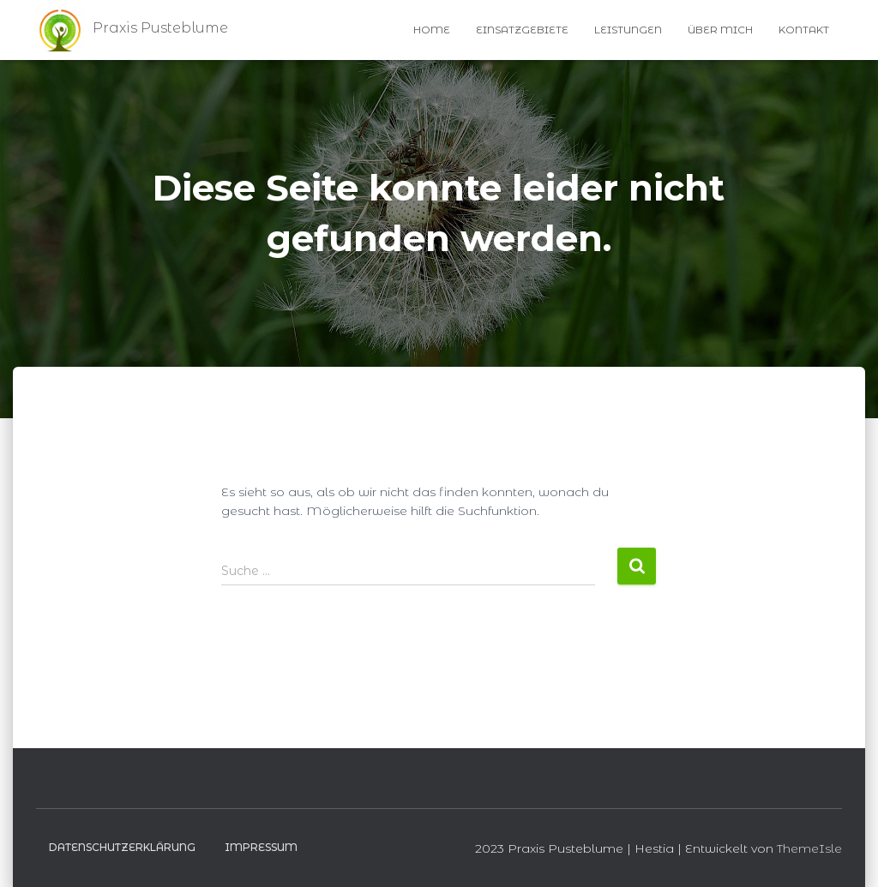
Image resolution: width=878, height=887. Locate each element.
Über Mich (720, 29)
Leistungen (628, 29)
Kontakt (804, 29)
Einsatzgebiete (522, 29)
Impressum (261, 847)
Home (431, 29)
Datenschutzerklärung (122, 847)
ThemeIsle (809, 848)
